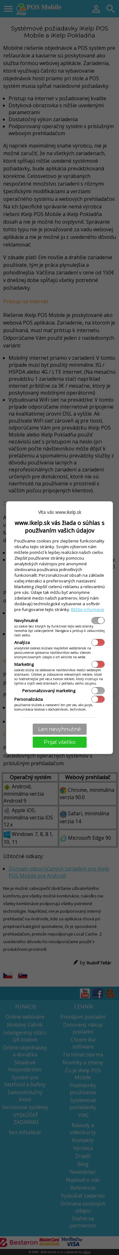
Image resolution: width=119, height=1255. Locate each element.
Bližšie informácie (87, 609)
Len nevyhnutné (59, 729)
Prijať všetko (60, 742)
